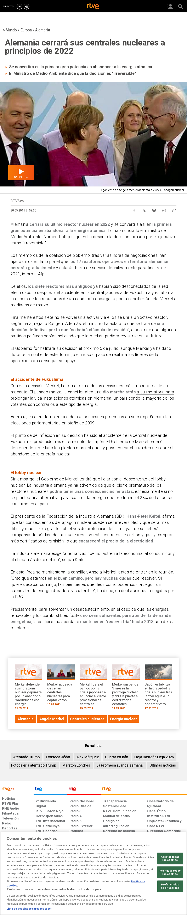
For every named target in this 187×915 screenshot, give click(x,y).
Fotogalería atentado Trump (33, 765)
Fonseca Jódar (58, 757)
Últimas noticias (163, 765)
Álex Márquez (87, 757)
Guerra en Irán (116, 757)
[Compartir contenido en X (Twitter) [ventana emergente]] (144, 209)
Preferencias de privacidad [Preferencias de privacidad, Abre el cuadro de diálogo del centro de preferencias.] (170, 886)
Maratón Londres (76, 765)
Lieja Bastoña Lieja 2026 (154, 757)
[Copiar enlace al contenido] (174, 209)
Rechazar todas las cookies (170, 872)
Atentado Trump (26, 757)
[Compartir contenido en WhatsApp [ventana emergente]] (164, 209)
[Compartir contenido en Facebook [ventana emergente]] (134, 209)
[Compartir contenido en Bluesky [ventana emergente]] (154, 209)
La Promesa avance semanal (119, 765)
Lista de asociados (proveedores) (29, 908)
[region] (93, 873)
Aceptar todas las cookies (170, 858)
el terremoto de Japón (83, 441)
